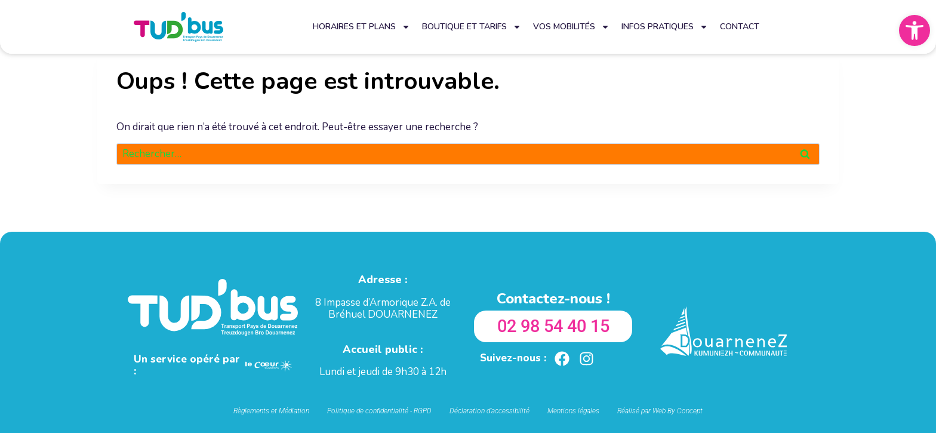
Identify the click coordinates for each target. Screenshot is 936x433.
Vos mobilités (571, 27)
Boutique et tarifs (471, 27)
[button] (914, 30)
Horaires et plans (361, 27)
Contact (739, 26)
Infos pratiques (664, 27)
